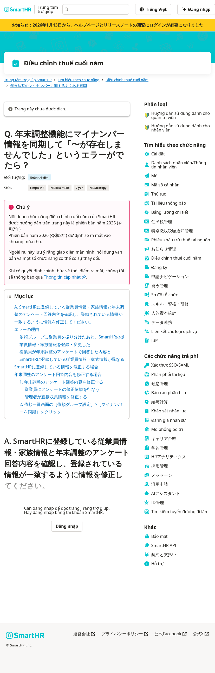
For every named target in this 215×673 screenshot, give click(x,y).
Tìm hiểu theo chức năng (78, 79)
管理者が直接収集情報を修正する (56, 397)
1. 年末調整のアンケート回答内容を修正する (61, 382)
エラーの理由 (26, 329)
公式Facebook (170, 634)
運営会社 (84, 634)
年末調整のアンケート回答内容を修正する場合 (58, 374)
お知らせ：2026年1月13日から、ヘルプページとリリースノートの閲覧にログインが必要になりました (107, 25)
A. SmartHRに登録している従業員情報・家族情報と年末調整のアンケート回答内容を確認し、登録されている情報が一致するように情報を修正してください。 (69, 314)
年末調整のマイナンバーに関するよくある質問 (48, 85)
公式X (201, 634)
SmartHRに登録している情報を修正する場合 (56, 367)
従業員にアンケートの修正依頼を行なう (62, 389)
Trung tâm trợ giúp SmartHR (28, 79)
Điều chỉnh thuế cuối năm (127, 79)
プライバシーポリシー (124, 634)
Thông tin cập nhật (65, 277)
